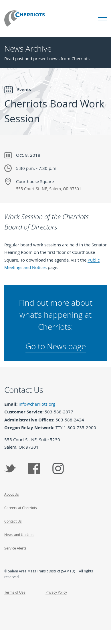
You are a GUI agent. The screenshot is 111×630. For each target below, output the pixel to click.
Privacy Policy (56, 592)
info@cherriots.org (37, 404)
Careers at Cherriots (20, 507)
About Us (11, 494)
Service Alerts (15, 548)
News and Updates (19, 534)
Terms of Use (14, 592)
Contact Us (13, 521)
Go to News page (55, 346)
